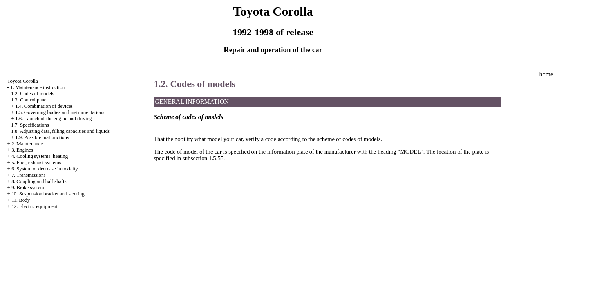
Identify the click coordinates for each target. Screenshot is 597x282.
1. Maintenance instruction (37, 87)
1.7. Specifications (30, 125)
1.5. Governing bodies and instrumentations (59, 112)
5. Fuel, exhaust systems (36, 162)
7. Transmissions (28, 175)
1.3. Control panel (29, 100)
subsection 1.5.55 (203, 158)
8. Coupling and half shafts (38, 181)
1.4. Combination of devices (44, 106)
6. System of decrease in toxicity (44, 169)
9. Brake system (27, 187)
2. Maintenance (27, 143)
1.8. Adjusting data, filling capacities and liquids (60, 131)
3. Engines (22, 150)
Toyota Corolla (22, 81)
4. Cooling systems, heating (39, 156)
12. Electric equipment (34, 206)
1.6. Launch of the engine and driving (53, 118)
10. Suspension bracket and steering (48, 194)
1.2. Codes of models (32, 93)
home (546, 74)
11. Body (20, 200)
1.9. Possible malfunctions (42, 137)
